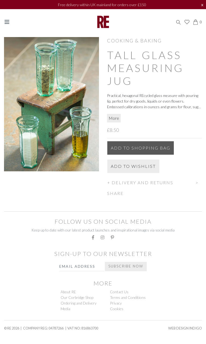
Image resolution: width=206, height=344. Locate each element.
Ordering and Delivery (79, 303)
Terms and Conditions (128, 297)
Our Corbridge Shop (77, 297)
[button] (154, 182)
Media (65, 308)
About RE (68, 291)
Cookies (116, 308)
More (114, 118)
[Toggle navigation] (7, 22)
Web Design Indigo (185, 328)
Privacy (116, 303)
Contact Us (119, 291)
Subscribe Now (125, 266)
